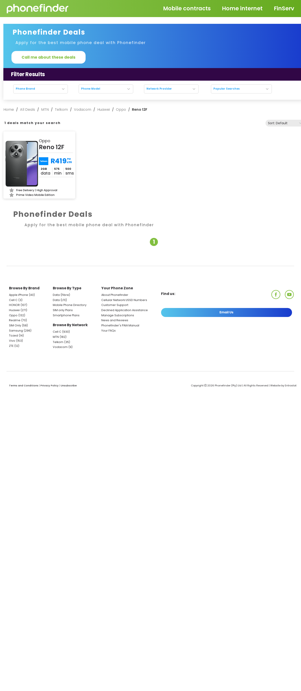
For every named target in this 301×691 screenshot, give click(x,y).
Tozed (14, 335)
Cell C (13, 300)
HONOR (14, 305)
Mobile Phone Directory (69, 305)
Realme (14, 320)
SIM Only (15, 325)
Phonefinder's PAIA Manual (120, 325)
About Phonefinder (114, 295)
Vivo (12, 341)
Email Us (226, 312)
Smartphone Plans (66, 315)
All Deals (27, 109)
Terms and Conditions (23, 385)
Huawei (103, 109)
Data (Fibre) (61, 295)
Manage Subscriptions (117, 315)
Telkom (61, 109)
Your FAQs (108, 330)
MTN (45, 109)
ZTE (11, 346)
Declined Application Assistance (124, 310)
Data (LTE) (60, 300)
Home (9, 109)
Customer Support (114, 305)
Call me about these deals (48, 57)
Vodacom (82, 109)
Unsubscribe (69, 385)
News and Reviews (114, 320)
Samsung (16, 330)
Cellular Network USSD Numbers (124, 300)
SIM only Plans (63, 310)
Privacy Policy (49, 385)
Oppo (121, 109)
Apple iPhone (18, 295)
